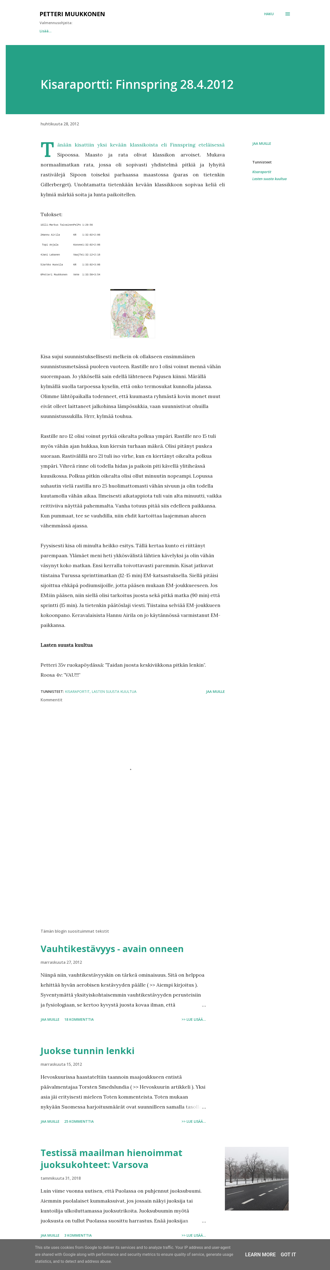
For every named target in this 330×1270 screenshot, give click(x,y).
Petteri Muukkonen (72, 14)
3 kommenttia (78, 1235)
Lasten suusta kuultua (269, 178)
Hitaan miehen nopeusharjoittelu (189, 31)
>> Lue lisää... (194, 1019)
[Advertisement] (125, 866)
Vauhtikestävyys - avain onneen (117, 31)
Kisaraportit (261, 171)
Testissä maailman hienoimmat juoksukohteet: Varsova (111, 1159)
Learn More (260, 1255)
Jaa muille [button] (261, 143)
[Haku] (269, 14)
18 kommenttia (79, 1019)
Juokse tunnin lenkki (57, 31)
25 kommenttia (79, 1121)
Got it (288, 1255)
